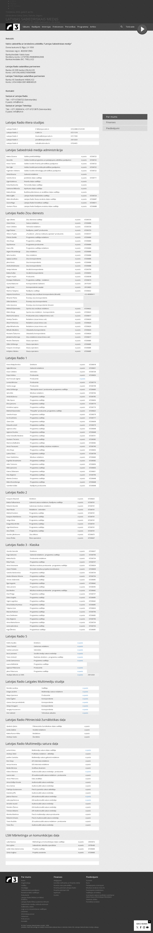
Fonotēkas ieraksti (92, 902)
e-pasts (84, 156)
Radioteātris (44, 22)
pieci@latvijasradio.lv (43, 140)
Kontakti (24, 921)
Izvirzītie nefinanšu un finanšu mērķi (67, 883)
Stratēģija (24, 888)
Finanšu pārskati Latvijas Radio (65, 888)
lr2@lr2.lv (38, 132)
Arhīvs (93, 26)
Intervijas (46, 26)
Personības (70, 26)
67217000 (74, 136)
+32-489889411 (89, 294)
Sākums (26, 26)
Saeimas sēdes (91, 899)
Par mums (111, 116)
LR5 (31, 22)
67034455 (74, 143)
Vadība (23, 885)
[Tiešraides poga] (142, 29)
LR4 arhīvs (55, 22)
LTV (12, 8)
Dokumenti (25, 895)
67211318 (74, 132)
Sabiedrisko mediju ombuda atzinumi (34, 904)
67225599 (81, 129)
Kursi (88, 883)
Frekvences (58, 26)
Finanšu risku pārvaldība (62, 885)
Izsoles (56, 895)
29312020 (74, 140)
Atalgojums (58, 880)
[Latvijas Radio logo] (13, 27)
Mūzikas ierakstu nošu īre (95, 888)
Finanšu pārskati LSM (61, 890)
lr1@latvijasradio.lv (42, 129)
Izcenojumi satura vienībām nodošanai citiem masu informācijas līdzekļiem (100, 896)
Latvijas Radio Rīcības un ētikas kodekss (32, 898)
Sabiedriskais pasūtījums (30, 890)
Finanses (111, 122)
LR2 (24, 22)
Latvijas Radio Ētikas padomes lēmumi (35, 902)
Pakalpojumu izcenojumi (95, 885)
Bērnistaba (15, 6)
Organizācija (25, 883)
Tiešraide (130, 26)
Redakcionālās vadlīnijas (30, 892)
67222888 (74, 129)
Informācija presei (27, 914)
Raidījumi (36, 26)
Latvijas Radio (12, 22)
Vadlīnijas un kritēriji (93, 892)
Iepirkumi (57, 892)
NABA (36, 22)
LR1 (20, 22)
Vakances (24, 916)
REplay (13, 3)
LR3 (27, 22)
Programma (82, 26)
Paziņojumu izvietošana (94, 890)
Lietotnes (24, 911)
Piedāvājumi (112, 128)
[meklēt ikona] (122, 27)
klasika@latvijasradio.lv (43, 136)
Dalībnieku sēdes (27, 907)
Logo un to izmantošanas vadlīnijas (34, 909)
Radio (23, 880)
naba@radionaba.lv (42, 143)
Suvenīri (89, 880)
